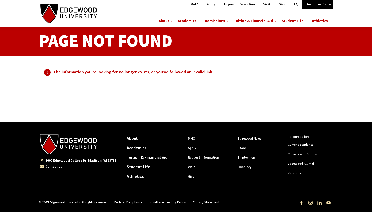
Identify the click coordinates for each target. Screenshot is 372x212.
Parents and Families (303, 154)
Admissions (215, 21)
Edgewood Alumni (301, 163)
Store (242, 148)
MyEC (191, 138)
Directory (244, 167)
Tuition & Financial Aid (253, 21)
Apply (192, 148)
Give (191, 176)
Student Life (292, 21)
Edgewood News (249, 138)
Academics (187, 21)
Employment (247, 157)
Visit (191, 167)
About (164, 21)
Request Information (203, 157)
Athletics (320, 21)
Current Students (300, 144)
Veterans (294, 173)
